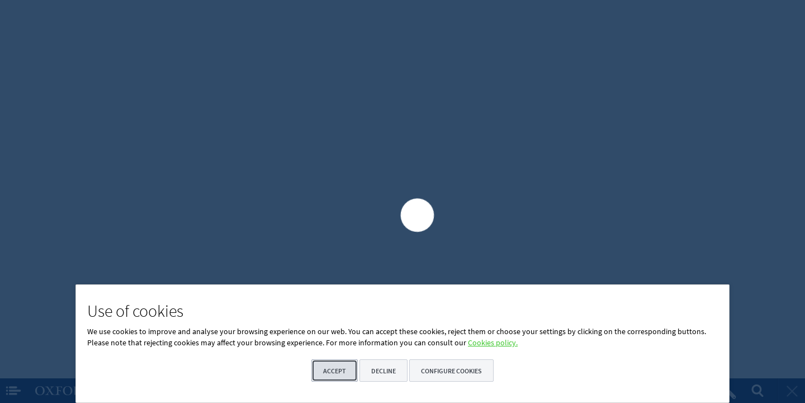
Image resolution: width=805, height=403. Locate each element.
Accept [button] (334, 371)
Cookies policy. (493, 343)
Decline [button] (383, 371)
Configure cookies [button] (451, 371)
